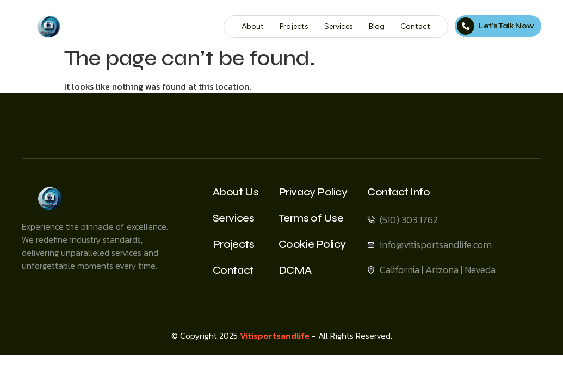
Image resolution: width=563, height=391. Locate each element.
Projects (294, 26)
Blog (377, 26)
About (253, 26)
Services (338, 26)
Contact (415, 26)
